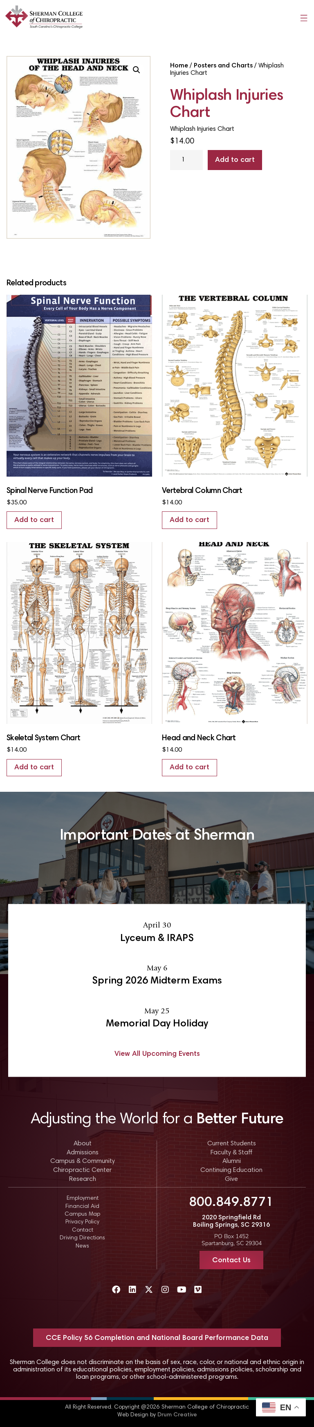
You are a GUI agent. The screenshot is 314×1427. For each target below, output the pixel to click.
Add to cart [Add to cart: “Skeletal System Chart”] (34, 767)
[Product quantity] (186, 160)
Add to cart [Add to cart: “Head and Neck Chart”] (189, 767)
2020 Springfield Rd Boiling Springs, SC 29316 (231, 1221)
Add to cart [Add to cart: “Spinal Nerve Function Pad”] (34, 520)
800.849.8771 (231, 1203)
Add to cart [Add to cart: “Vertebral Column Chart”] (189, 520)
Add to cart (235, 160)
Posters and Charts (223, 66)
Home (179, 66)
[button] (136, 70)
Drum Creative (177, 1415)
